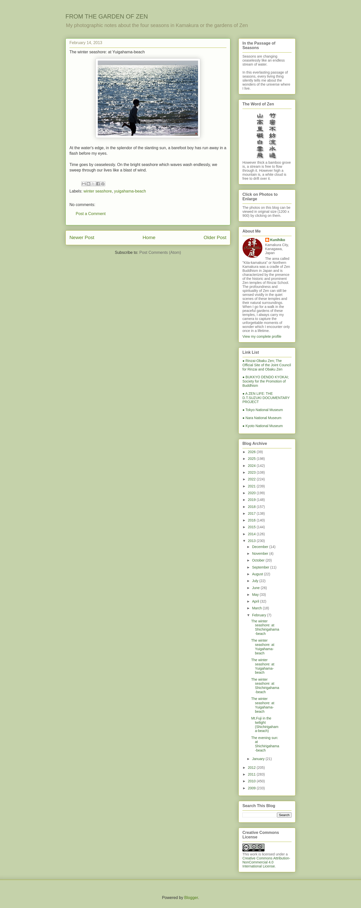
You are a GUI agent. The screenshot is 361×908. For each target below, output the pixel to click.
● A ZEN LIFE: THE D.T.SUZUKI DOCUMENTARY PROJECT (266, 398)
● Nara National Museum (262, 418)
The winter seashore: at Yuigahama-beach (262, 646)
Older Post (215, 237)
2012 (252, 768)
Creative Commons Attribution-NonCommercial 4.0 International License (266, 862)
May (255, 595)
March (257, 608)
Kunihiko (277, 240)
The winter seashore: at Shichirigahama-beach (265, 627)
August (258, 574)
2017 (252, 513)
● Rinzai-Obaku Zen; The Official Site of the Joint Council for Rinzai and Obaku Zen (266, 365)
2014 (252, 534)
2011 (252, 774)
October (258, 560)
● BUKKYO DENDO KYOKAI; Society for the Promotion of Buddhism (265, 381)
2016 (252, 520)
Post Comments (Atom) (160, 252)
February (259, 615)
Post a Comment (91, 214)
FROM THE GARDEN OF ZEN (106, 16)
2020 (252, 493)
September (261, 567)
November (260, 554)
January (258, 759)
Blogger (191, 897)
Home (149, 237)
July (255, 581)
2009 (252, 788)
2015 (252, 527)
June (256, 588)
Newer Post (81, 237)
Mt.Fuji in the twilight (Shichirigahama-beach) (264, 724)
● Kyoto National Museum (262, 426)
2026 (252, 452)
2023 (252, 472)
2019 (252, 500)
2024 (252, 466)
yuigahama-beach (130, 191)
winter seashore (97, 191)
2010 (252, 781)
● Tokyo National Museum (262, 410)
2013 (252, 541)
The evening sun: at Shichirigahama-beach (265, 744)
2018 (252, 507)
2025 (252, 459)
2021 (252, 486)
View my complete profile (261, 336)
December (260, 547)
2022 (252, 479)
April (256, 601)
